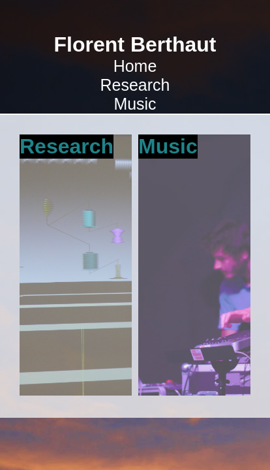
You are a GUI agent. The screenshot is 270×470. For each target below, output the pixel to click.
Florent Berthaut (135, 44)
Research (135, 85)
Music (134, 104)
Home (135, 66)
